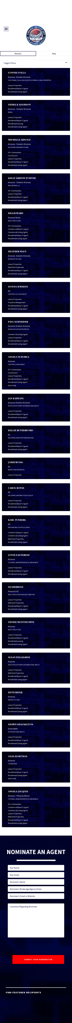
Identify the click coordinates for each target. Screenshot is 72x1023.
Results (18, 53)
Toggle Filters (10, 63)
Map (54, 53)
